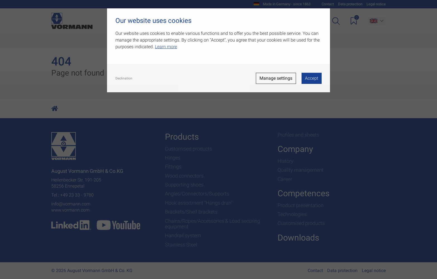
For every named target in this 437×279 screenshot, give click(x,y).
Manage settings (275, 78)
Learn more (166, 46)
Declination (123, 78)
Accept (311, 78)
